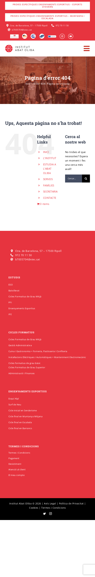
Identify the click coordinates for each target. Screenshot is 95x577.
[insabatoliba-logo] (20, 45)
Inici (28, 83)
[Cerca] (86, 178)
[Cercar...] (73, 178)
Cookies (33, 507)
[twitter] (44, 513)
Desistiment (14, 463)
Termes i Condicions (19, 452)
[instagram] (50, 513)
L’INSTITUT (49, 158)
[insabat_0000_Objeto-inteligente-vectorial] (70, 35)
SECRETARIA (50, 191)
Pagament (13, 458)
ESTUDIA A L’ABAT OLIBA (49, 169)
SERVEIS (48, 179)
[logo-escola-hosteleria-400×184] (14, 35)
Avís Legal (50, 503)
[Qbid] (41, 34)
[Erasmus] (52, 36)
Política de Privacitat (71, 503)
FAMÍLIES (48, 185)
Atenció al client (17, 469)
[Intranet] (33, 34)
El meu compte (16, 475)
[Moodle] (24, 34)
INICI (46, 152)
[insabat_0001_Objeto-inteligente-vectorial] (62, 35)
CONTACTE (49, 197)
